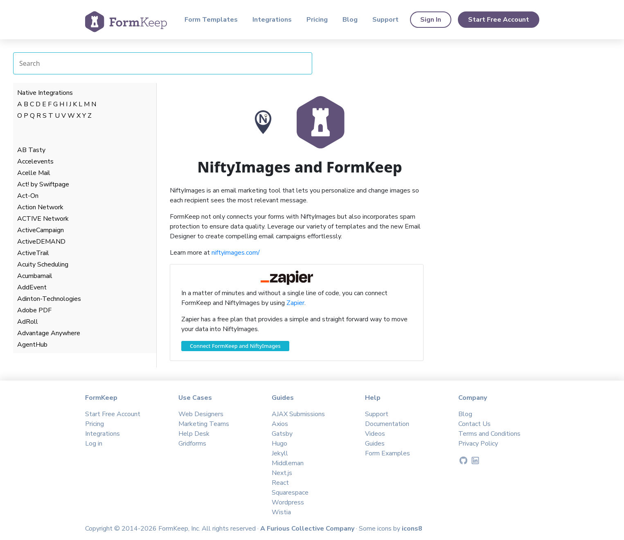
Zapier (295, 302)
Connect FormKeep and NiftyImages (235, 346)
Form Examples (387, 453)
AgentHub (32, 344)
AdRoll (27, 321)
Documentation (387, 423)
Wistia (281, 512)
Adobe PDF (34, 310)
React (280, 482)
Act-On (27, 195)
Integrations (272, 19)
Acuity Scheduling (42, 264)
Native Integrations (45, 92)
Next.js (282, 472)
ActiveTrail (33, 253)
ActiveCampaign (40, 230)
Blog (350, 19)
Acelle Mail (33, 172)
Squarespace (290, 492)
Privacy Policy (478, 443)
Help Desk (194, 433)
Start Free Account (498, 19)
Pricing (317, 19)
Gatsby (282, 433)
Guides (375, 443)
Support (385, 19)
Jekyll (280, 453)
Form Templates (211, 19)
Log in (93, 443)
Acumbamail (34, 275)
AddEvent (32, 287)
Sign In (430, 19)
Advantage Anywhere (48, 333)
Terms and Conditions (489, 433)
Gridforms (192, 443)
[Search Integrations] (162, 63)
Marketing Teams (203, 423)
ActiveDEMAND (41, 241)
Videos (375, 433)
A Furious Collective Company (308, 528)
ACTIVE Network (43, 218)
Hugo (279, 443)
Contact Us (474, 423)
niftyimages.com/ (236, 252)
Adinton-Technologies (49, 298)
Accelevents (35, 161)
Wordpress (288, 502)
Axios (280, 423)
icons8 (412, 528)
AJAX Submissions (298, 414)
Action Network (40, 207)
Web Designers (200, 414)
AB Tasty (31, 150)
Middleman (288, 463)
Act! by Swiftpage (43, 184)
